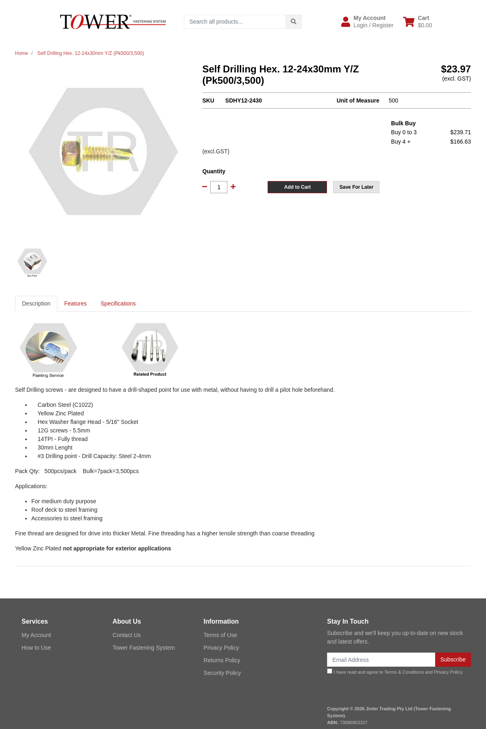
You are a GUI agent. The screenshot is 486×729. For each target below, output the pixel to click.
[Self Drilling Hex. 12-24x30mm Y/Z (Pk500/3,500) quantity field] (218, 187)
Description (36, 303)
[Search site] (293, 22)
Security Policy (222, 673)
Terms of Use (220, 635)
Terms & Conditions (404, 672)
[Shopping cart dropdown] (417, 21)
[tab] (36, 304)
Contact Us (127, 635)
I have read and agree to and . (395, 671)
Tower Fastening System (144, 647)
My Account (36, 635)
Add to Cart (297, 187)
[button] (367, 21)
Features (75, 303)
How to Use (36, 647)
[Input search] (235, 22)
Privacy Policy (221, 647)
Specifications (117, 303)
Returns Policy (222, 660)
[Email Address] (381, 660)
